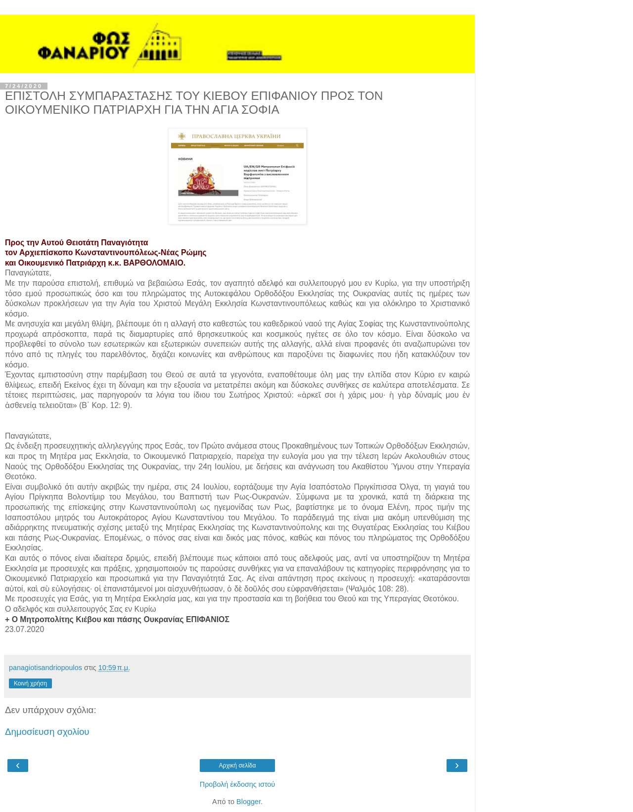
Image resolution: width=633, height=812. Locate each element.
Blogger (248, 802)
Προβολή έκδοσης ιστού (237, 784)
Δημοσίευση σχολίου (47, 731)
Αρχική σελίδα (237, 765)
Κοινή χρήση (30, 683)
